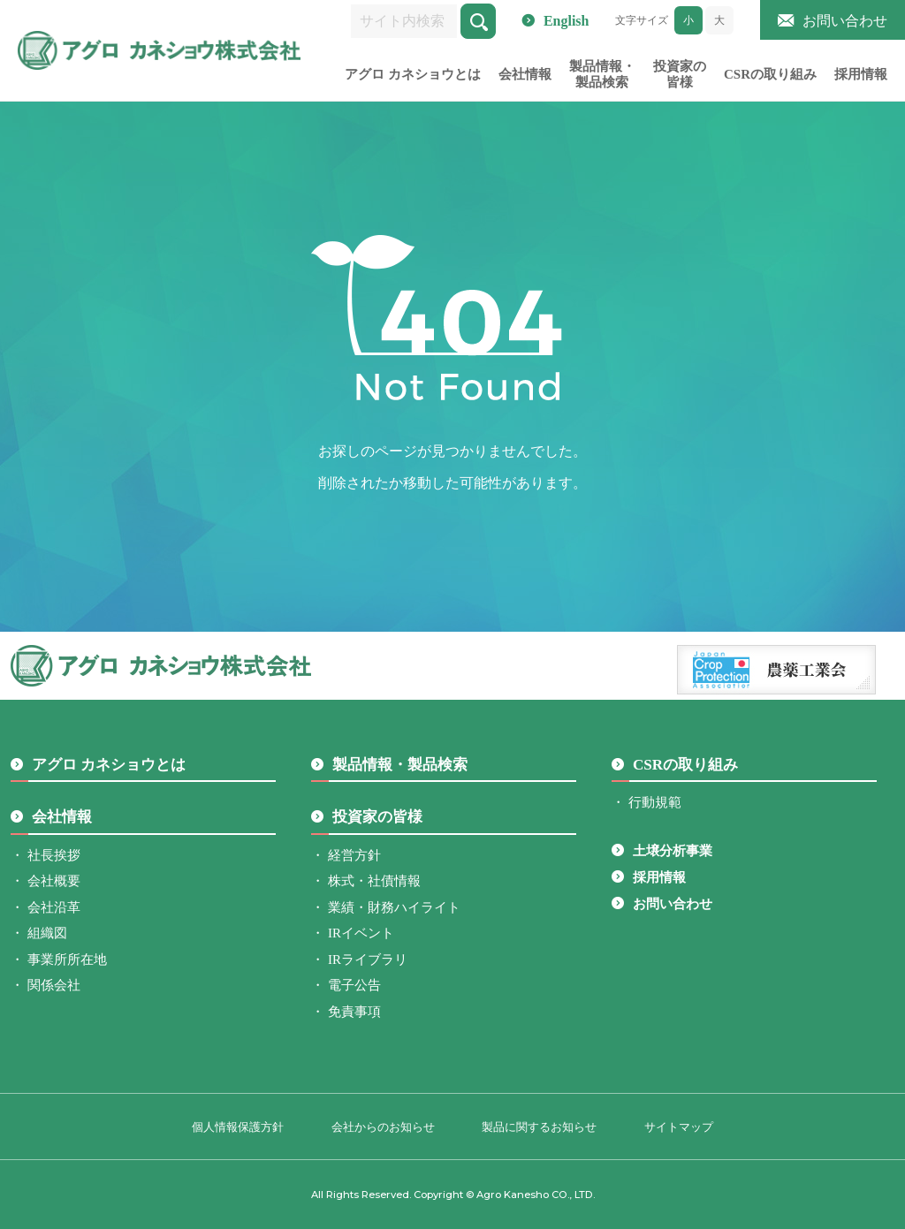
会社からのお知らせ (383, 1127)
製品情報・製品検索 (602, 74)
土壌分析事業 (672, 851)
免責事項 (354, 1012)
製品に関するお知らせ (539, 1127)
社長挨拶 (53, 855)
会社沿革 (53, 907)
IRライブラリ (367, 959)
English (566, 20)
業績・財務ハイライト (394, 907)
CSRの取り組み (770, 74)
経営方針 (354, 855)
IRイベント (361, 933)
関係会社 (53, 985)
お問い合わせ (844, 20)
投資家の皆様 (679, 74)
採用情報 (860, 74)
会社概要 (53, 881)
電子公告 (354, 985)
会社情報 (524, 74)
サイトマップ (678, 1127)
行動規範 (654, 802)
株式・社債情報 (374, 881)
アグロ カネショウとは (413, 74)
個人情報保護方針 (238, 1127)
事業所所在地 (67, 959)
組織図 (47, 933)
